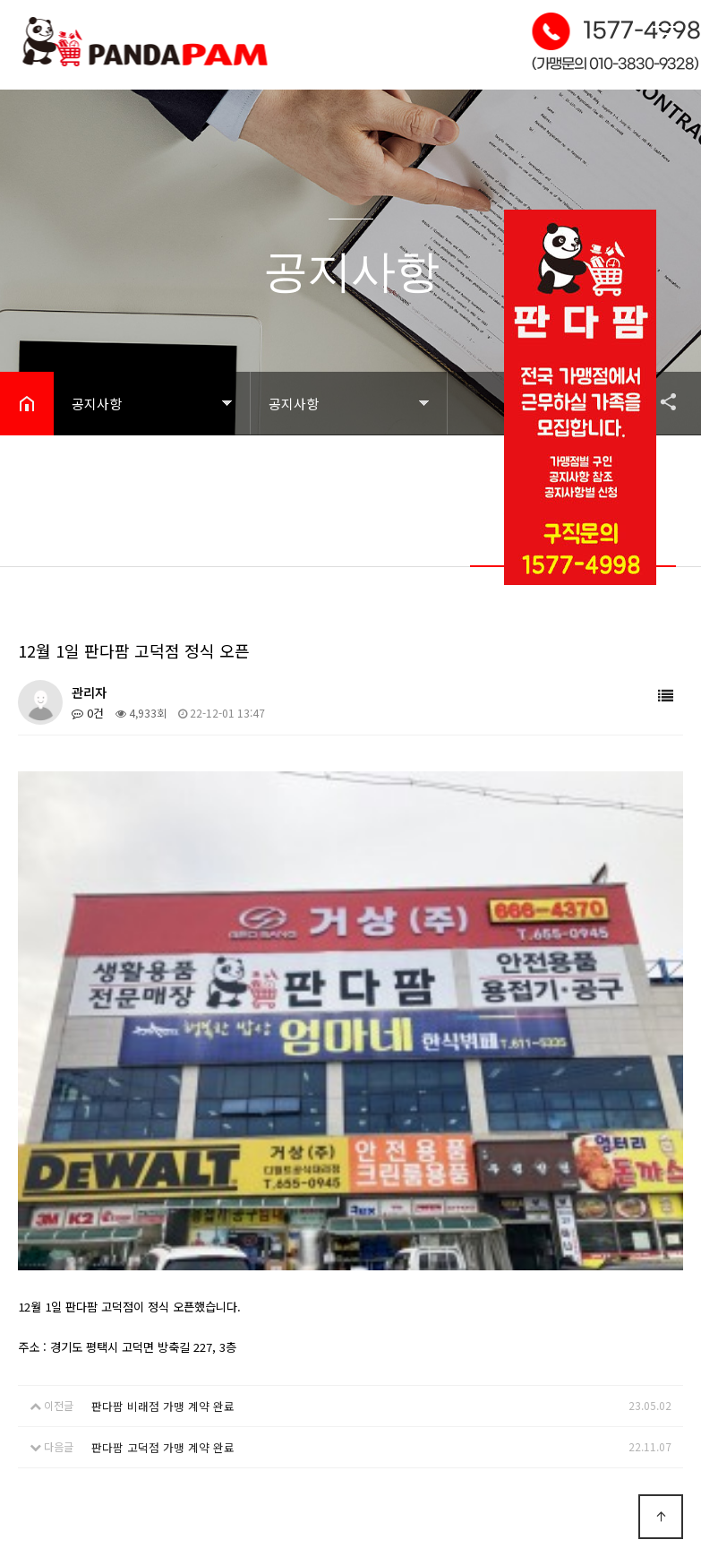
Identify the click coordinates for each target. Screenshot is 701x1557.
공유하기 (660, 401)
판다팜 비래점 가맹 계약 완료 (155, 1106)
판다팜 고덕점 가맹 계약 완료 (155, 1146)
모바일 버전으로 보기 (573, 1498)
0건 (86, 712)
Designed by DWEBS (573, 1458)
